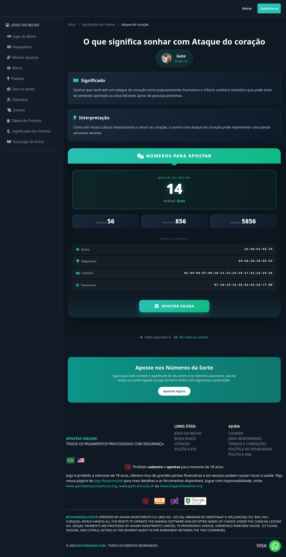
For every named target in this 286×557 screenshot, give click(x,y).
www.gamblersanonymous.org (91, 486)
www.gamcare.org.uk (136, 486)
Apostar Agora (174, 306)
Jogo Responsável (108, 481)
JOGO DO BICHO (187, 433)
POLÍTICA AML (240, 454)
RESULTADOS (185, 439)
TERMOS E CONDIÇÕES (247, 444)
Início (72, 24)
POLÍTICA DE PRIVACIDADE (250, 449)
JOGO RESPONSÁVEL (245, 439)
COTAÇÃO (182, 444)
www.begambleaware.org (181, 486)
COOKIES (235, 433)
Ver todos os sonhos (191, 338)
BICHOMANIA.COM (80, 517)
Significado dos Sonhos (98, 24)
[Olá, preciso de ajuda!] (275, 546)
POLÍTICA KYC (185, 449)
